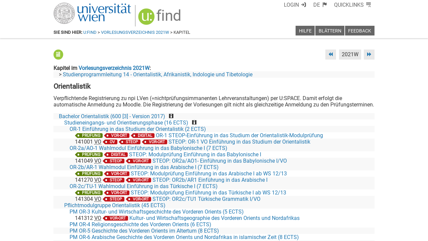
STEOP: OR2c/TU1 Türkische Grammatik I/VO (206, 199)
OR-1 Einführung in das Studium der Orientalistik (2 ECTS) (138, 129)
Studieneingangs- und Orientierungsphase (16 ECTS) (126, 122)
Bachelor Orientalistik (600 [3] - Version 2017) (112, 116)
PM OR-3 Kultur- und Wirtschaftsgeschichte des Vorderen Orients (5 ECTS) (157, 212)
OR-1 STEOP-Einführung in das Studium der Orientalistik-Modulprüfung (239, 135)
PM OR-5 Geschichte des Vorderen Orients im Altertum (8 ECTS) (144, 231)
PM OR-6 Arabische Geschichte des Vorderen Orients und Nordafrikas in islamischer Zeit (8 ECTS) (184, 237)
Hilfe (305, 31)
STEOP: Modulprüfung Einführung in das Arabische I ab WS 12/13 (209, 173)
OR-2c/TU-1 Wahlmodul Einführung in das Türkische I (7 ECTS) (144, 186)
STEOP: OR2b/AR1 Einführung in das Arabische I (210, 180)
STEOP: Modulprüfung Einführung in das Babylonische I (195, 154)
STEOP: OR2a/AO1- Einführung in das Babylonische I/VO (219, 161)
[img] (160, 19)
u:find (90, 32)
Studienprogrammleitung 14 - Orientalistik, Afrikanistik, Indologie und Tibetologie (157, 74)
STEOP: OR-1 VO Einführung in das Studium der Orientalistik (239, 142)
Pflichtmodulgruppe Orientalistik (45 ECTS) (115, 205)
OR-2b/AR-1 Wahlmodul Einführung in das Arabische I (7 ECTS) (144, 167)
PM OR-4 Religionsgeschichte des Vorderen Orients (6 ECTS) (140, 224)
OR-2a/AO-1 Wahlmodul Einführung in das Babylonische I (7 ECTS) (148, 148)
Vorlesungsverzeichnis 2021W (135, 32)
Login (291, 5)
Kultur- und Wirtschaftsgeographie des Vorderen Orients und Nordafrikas (214, 218)
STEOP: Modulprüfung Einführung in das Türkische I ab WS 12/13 (208, 192)
